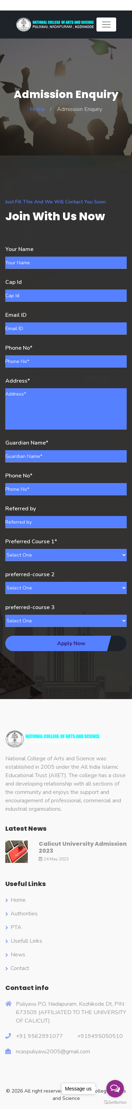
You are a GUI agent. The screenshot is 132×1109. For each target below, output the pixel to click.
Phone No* (18, 348)
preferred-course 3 (30, 607)
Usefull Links (26, 941)
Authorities (24, 914)
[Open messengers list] (115, 1088)
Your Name (19, 249)
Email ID (16, 315)
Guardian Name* (26, 443)
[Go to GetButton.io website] (115, 1102)
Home (37, 109)
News (18, 954)
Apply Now (71, 643)
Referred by (20, 508)
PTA (16, 927)
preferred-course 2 (30, 574)
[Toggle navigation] (106, 25)
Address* (17, 381)
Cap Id (13, 282)
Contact (20, 968)
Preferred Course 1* (31, 541)
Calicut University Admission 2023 (83, 847)
